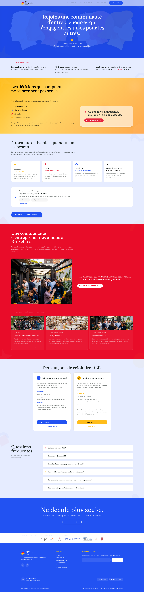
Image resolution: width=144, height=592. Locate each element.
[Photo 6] (42, 303)
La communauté (100, 3)
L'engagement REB (93, 120)
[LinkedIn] (22, 565)
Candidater (91, 422)
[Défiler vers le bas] (72, 54)
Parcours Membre (61, 565)
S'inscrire (117, 560)
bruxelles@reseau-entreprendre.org (90, 588)
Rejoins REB (72, 522)
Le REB (58, 555)
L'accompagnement (85, 3)
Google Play (116, 579)
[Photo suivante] (69, 282)
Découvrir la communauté (90, 286)
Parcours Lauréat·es (61, 567)
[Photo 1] (36, 303)
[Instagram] (27, 565)
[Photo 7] (43, 303)
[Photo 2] (37, 303)
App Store (102, 579)
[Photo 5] (41, 303)
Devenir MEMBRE (46, 422)
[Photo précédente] (14, 282)
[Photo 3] (38, 303)
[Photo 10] (47, 303)
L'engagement (71, 3)
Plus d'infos (24, 206)
